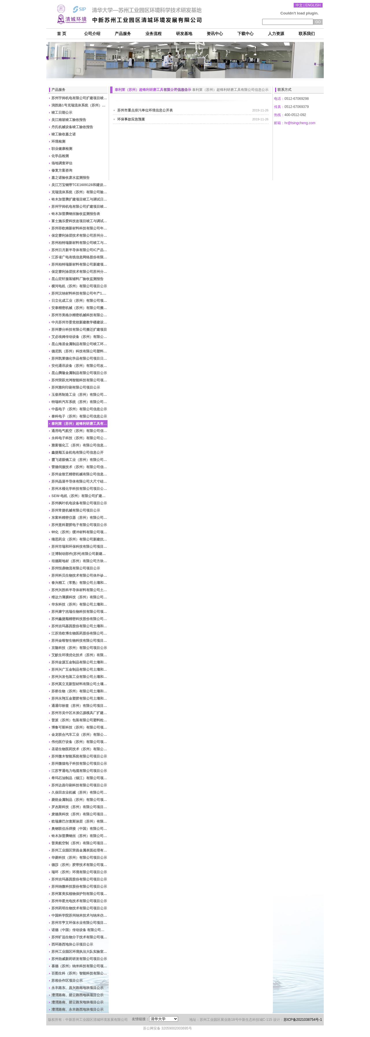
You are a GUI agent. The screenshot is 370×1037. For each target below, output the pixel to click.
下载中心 (245, 34)
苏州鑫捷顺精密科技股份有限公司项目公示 (79, 619)
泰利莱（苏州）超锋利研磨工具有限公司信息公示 (79, 424)
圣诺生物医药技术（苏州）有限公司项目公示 (79, 749)
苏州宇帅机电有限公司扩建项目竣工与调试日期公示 (79, 98)
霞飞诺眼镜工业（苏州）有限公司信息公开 (79, 460)
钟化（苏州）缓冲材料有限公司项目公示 (79, 532)
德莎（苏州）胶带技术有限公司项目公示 (79, 865)
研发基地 (184, 34)
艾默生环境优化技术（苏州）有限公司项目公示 (79, 655)
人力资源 (276, 34)
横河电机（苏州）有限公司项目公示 (79, 286)
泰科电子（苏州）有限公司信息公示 (79, 416)
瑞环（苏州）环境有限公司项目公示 (79, 872)
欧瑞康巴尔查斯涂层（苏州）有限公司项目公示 (79, 821)
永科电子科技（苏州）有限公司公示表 (79, 438)
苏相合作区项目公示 (67, 981)
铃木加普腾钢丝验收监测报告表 (75, 214)
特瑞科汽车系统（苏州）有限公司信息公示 (79, 402)
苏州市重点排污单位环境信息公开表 (145, 110)
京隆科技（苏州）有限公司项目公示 (79, 648)
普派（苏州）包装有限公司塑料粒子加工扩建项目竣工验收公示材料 (79, 720)
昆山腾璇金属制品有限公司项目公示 (79, 373)
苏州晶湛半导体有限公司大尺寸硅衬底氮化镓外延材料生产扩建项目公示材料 (79, 481)
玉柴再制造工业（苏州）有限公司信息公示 (79, 395)
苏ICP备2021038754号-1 (303, 1020)
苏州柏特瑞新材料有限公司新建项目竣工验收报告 (79, 264)
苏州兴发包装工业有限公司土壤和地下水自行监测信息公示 (79, 677)
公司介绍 (92, 34)
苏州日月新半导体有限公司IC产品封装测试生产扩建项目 (79, 250)
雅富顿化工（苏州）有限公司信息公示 (79, 445)
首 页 (61, 34)
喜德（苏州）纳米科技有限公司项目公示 (79, 966)
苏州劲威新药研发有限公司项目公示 (79, 959)
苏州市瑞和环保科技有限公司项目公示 (79, 547)
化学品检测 (60, 156)
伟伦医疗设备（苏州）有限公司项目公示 (79, 742)
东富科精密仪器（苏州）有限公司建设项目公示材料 (79, 518)
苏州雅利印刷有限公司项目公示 (75, 387)
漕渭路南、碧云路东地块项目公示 (77, 1002)
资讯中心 (215, 34)
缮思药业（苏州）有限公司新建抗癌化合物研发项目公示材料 (79, 539)
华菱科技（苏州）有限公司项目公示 (79, 858)
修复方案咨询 (61, 170)
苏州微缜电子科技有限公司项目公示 (79, 764)
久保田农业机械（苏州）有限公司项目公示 (79, 792)
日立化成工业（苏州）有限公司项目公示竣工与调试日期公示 (79, 301)
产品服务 (123, 34)
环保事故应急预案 (131, 119)
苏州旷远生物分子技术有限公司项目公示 (79, 937)
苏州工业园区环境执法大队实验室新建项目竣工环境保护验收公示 (79, 952)
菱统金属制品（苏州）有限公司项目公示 (79, 800)
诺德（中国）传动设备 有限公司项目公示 (79, 930)
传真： (279, 107)
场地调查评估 (61, 163)
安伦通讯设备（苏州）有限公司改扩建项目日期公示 (79, 366)
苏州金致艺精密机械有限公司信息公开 (79, 474)
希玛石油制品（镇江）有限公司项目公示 (79, 778)
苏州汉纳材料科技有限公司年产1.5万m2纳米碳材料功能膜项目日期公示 (79, 293)
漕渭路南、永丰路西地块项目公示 (77, 1009)
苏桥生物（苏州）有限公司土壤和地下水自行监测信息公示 (79, 691)
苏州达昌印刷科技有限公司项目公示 (79, 785)
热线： (279, 115)
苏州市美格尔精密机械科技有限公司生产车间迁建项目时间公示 (79, 315)
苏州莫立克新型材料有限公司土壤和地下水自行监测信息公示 (79, 684)
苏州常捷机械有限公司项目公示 (75, 510)
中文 (299, 5)
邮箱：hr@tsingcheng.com (294, 123)
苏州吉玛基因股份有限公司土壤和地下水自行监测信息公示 (79, 626)
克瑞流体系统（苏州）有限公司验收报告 (79, 192)
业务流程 (153, 34)
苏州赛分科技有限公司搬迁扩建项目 (79, 330)
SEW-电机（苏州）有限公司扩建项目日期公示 (79, 496)
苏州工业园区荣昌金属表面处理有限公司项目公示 (79, 850)
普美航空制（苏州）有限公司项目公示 (79, 843)
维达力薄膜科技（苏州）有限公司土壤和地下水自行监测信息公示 (79, 597)
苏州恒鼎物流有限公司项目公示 (75, 568)
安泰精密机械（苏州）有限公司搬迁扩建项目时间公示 (79, 308)
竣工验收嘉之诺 (63, 134)
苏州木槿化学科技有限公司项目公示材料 (79, 489)
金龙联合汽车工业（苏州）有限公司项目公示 (79, 735)
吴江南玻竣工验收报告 (68, 120)
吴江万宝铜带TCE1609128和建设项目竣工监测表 (79, 185)
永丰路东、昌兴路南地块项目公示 (77, 988)
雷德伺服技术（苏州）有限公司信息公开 (79, 467)
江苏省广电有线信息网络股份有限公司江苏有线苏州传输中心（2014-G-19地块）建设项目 (79, 257)
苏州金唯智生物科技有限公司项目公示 (79, 641)
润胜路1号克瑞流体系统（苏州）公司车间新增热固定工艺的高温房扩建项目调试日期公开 (79, 105)
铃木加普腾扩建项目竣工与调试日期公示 (79, 199)
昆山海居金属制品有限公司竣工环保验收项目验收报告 (79, 344)
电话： (279, 99)
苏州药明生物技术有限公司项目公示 (79, 908)
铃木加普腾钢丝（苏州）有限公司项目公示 (79, 836)
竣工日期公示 (61, 113)
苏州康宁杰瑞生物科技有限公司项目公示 (79, 612)
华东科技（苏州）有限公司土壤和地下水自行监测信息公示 (79, 604)
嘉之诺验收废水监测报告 (70, 178)
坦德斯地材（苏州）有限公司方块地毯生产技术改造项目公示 (79, 561)
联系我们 (307, 34)
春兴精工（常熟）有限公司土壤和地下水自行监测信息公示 (79, 583)
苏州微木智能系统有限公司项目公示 (79, 756)
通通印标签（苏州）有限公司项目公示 (79, 706)
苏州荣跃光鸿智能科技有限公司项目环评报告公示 (79, 380)
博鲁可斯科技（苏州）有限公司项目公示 (79, 727)
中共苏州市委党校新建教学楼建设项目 (79, 322)
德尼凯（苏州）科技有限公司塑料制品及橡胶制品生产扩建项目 (79, 351)
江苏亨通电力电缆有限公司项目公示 (79, 771)
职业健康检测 (61, 149)
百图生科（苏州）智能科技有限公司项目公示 (79, 973)
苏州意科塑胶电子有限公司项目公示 (79, 525)
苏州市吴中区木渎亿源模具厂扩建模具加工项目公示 (79, 713)
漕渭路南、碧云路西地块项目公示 (77, 995)
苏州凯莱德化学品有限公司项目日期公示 (79, 358)
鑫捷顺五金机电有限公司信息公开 (77, 453)
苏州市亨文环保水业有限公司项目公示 (79, 923)
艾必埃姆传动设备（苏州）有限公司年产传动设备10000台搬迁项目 (79, 337)
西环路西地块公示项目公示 (72, 944)
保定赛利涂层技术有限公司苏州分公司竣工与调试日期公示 (79, 235)
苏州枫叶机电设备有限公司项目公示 (79, 503)
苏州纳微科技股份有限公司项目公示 (79, 887)
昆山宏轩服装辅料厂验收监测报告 (77, 279)
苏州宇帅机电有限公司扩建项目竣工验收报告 (79, 207)
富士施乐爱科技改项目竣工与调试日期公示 (79, 221)
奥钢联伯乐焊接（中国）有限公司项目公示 (79, 829)
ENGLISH (313, 5)
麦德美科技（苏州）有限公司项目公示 (79, 814)
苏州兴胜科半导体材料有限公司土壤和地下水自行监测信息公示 (79, 590)
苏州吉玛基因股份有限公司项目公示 (79, 879)
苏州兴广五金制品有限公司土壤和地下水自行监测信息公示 (79, 670)
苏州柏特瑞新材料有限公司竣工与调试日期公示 (79, 243)
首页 (167, 90)
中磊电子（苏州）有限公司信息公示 (79, 409)
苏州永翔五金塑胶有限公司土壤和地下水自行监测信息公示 (79, 698)
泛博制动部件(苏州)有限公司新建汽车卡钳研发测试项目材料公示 (79, 554)
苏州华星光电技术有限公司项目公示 (79, 901)
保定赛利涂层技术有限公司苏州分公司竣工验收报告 (79, 272)
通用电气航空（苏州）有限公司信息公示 (79, 431)
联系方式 (284, 90)
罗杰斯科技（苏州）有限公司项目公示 (79, 807)
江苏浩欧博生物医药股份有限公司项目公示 (79, 633)
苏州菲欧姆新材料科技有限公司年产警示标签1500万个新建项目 (79, 228)
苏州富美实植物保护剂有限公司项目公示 (79, 894)
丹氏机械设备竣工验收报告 (72, 127)
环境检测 (58, 141)
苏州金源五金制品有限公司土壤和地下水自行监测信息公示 (79, 662)
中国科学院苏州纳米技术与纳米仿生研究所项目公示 (79, 915)
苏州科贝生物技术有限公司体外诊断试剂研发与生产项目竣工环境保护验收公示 (79, 575)
